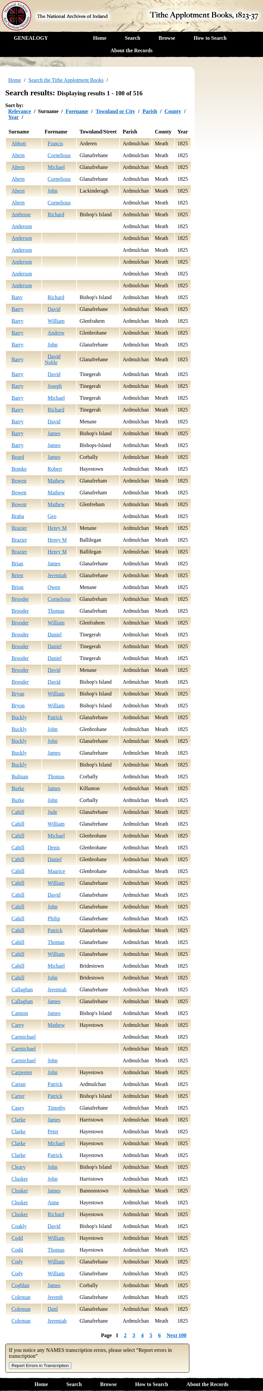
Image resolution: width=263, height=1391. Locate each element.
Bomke (19, 469)
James (54, 433)
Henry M (57, 528)
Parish (149, 111)
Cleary (19, 1167)
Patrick (55, 717)
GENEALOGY (31, 38)
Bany (17, 297)
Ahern (18, 155)
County (172, 111)
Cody (17, 1261)
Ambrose (21, 214)
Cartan (19, 1084)
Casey (18, 1108)
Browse (167, 38)
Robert (55, 469)
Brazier (19, 528)
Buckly (19, 717)
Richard (56, 214)
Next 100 (176, 1335)
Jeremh (55, 1297)
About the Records (131, 50)
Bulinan (20, 776)
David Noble (52, 359)
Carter (18, 1096)
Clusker (20, 1179)
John (53, 191)
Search (132, 38)
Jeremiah (57, 575)
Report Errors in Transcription (40, 1365)
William (56, 321)
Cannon (20, 1013)
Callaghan (22, 989)
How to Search (210, 38)
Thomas (56, 611)
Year (13, 117)
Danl (53, 1309)
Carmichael (24, 1037)
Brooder (20, 599)
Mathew (56, 480)
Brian (17, 563)
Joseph (55, 386)
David (54, 309)
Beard (18, 457)
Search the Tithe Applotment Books (66, 80)
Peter (53, 1131)
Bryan (18, 693)
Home (100, 38)
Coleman (21, 1297)
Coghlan (20, 1285)
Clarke (19, 1119)
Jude (52, 812)
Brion (17, 587)
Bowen (19, 480)
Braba (18, 516)
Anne (53, 1202)
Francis (55, 143)
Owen (54, 587)
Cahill (18, 812)
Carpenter (22, 1072)
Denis (54, 847)
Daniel (55, 634)
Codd (17, 1238)
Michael (56, 167)
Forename (76, 111)
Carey (18, 1025)
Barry (17, 309)
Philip (54, 918)
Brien (17, 575)
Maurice (56, 871)
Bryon (18, 705)
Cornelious (59, 155)
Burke (18, 788)
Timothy (57, 1108)
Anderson (22, 226)
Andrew (56, 333)
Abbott (19, 143)
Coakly (19, 1226)
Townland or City (115, 111)
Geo (52, 516)
